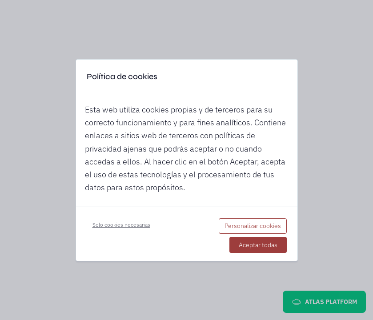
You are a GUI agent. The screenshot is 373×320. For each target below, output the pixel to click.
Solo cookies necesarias (121, 224)
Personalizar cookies (253, 226)
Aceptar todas (258, 245)
